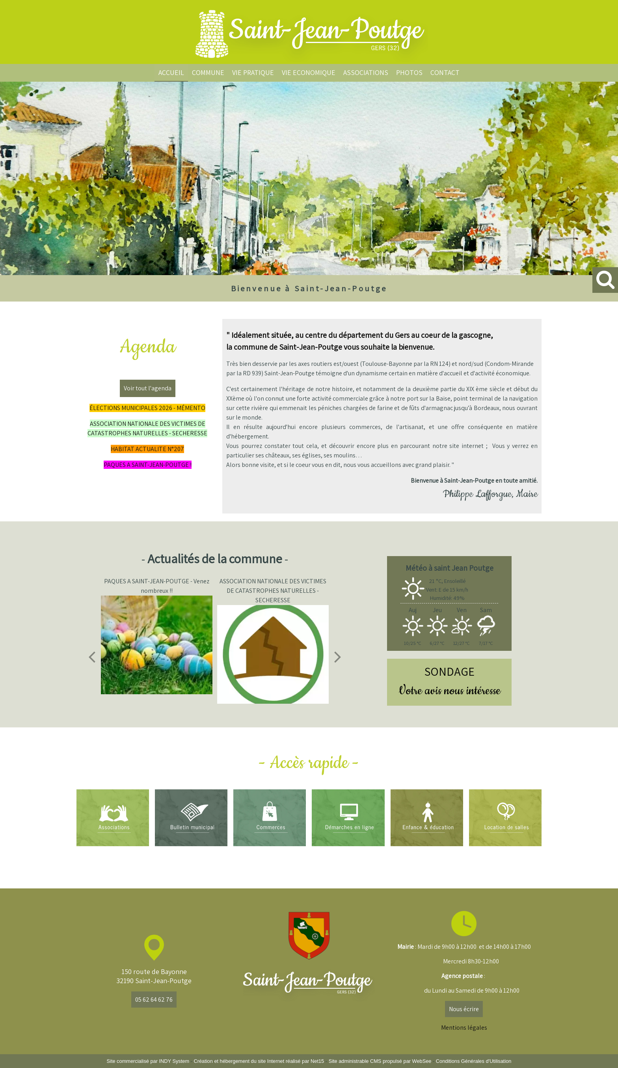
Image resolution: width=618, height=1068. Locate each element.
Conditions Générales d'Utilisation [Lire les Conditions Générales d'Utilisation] (474, 1061)
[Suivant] (338, 657)
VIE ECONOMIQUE (308, 72)
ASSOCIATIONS (365, 72)
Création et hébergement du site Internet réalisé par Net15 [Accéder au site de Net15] (259, 1061)
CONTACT (445, 72)
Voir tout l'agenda (147, 388)
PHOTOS (409, 72)
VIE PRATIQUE (253, 72)
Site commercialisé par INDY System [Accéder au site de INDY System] (148, 1061)
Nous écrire (464, 1009)
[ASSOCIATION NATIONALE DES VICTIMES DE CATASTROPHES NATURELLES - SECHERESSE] (273, 654)
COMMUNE (208, 72)
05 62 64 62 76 (154, 999)
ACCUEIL (171, 72)
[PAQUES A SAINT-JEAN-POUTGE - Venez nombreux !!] (157, 645)
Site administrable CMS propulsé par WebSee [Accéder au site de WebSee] (380, 1061)
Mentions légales (464, 1027)
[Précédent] (92, 657)
